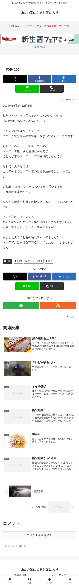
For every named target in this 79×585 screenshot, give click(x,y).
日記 (7, 261)
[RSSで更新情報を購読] (58, 305)
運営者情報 (20, 575)
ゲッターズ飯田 (34, 261)
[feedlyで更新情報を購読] (21, 305)
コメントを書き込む (39, 535)
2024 (18, 261)
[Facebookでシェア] (39, 79)
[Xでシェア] (15, 79)
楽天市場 (39, 46)
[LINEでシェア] (27, 89)
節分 (49, 261)
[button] (52, 89)
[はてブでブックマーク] (64, 79)
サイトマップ (58, 575)
